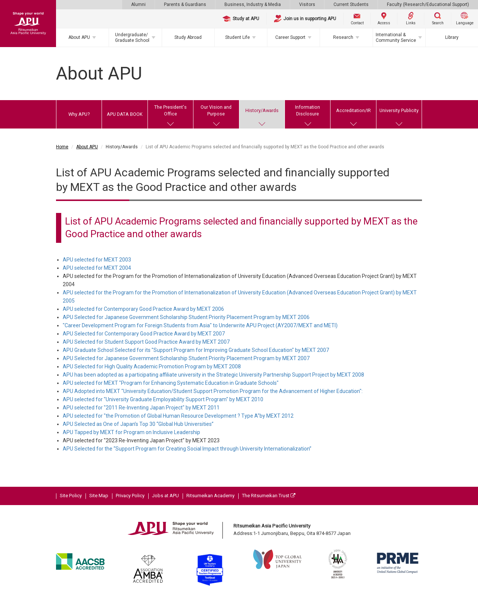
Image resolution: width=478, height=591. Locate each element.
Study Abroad (188, 37)
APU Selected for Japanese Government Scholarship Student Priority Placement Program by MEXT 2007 (186, 358)
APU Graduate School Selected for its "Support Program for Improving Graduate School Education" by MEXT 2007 (196, 350)
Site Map (98, 495)
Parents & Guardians (185, 4)
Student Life (237, 37)
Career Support (290, 37)
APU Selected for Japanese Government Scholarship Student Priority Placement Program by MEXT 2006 (186, 317)
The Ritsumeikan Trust (268, 495)
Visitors (307, 4)
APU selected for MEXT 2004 (97, 268)
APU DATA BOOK (125, 114)
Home (62, 146)
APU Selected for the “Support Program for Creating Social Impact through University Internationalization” (187, 449)
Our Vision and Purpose (216, 110)
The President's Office (170, 110)
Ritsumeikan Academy (210, 495)
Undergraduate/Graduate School (132, 37)
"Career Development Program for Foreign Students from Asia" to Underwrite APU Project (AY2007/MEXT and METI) (200, 325)
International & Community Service (396, 37)
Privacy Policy (130, 495)
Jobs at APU (165, 495)
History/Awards (262, 110)
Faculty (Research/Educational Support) (428, 4)
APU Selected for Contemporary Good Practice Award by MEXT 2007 (144, 334)
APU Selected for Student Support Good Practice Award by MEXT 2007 (146, 342)
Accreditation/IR (353, 110)
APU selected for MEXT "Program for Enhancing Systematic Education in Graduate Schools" (171, 383)
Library (452, 37)
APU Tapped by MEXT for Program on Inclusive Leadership (131, 432)
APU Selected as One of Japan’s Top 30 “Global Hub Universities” (138, 424)
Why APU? (79, 114)
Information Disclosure (307, 110)
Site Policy (71, 495)
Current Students (351, 4)
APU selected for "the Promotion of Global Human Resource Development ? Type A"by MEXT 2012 (178, 416)
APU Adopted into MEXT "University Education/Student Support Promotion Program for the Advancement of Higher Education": (213, 391)
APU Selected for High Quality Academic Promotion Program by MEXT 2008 (152, 366)
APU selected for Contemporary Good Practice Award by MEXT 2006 (143, 309)
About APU (79, 37)
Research (343, 37)
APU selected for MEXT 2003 (97, 260)
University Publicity (399, 110)
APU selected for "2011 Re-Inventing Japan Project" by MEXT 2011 (141, 408)
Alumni (138, 4)
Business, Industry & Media (252, 4)
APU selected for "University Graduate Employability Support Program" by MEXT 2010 (163, 399)
